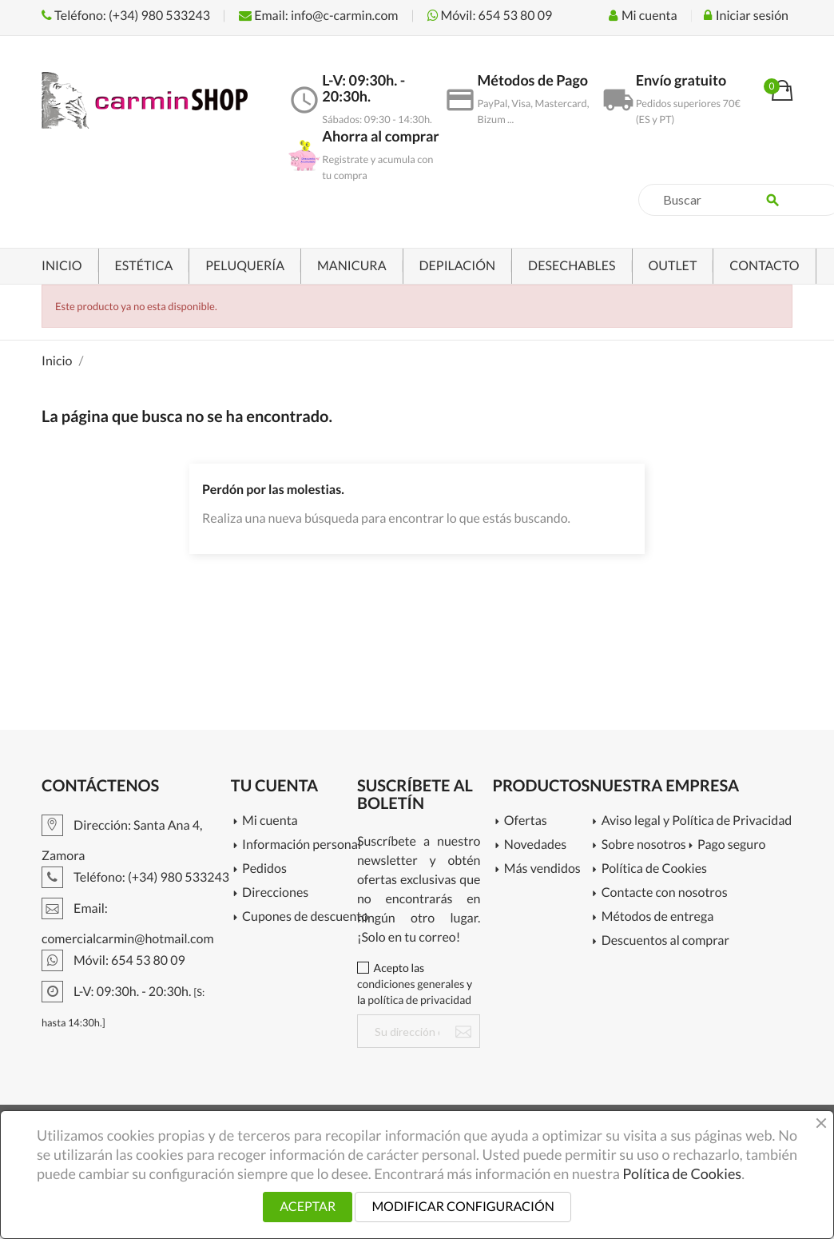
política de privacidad (419, 999)
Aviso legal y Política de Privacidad (691, 821)
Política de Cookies (654, 869)
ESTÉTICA (144, 265)
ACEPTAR (308, 1206)
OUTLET (673, 265)
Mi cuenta (270, 821)
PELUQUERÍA (244, 265)
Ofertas (525, 821)
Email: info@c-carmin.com (318, 15)
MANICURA (351, 265)
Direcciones (275, 893)
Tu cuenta (275, 785)
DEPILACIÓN (457, 265)
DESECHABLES (571, 265)
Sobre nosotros (644, 845)
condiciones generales (410, 983)
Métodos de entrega (658, 917)
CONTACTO (764, 265)
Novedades (535, 845)
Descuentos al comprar (665, 941)
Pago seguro (731, 845)
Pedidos (264, 869)
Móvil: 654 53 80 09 (490, 15)
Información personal (299, 845)
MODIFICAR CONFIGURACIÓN (462, 1206)
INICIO (62, 265)
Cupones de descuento (299, 917)
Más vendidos (542, 869)
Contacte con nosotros (665, 893)
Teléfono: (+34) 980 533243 (126, 15)
